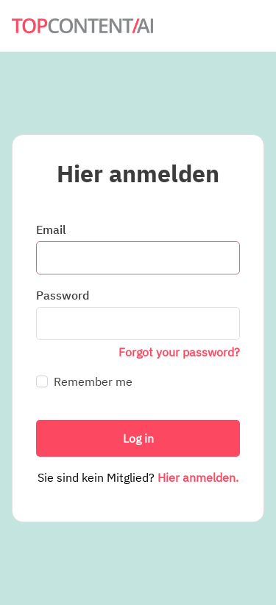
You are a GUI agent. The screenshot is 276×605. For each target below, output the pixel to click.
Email (51, 229)
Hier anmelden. (198, 477)
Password (62, 295)
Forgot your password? (179, 352)
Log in (138, 438)
